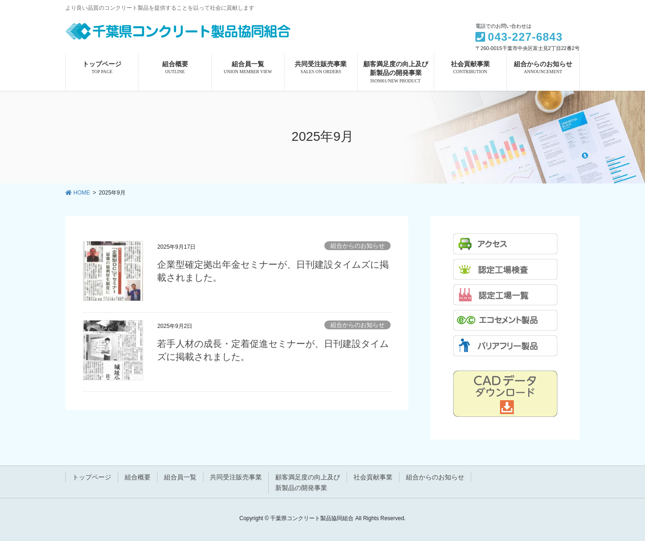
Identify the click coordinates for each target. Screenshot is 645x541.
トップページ (91, 477)
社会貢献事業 (373, 477)
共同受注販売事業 (236, 477)
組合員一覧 (180, 477)
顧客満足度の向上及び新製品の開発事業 (307, 482)
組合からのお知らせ (357, 245)
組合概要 (138, 477)
